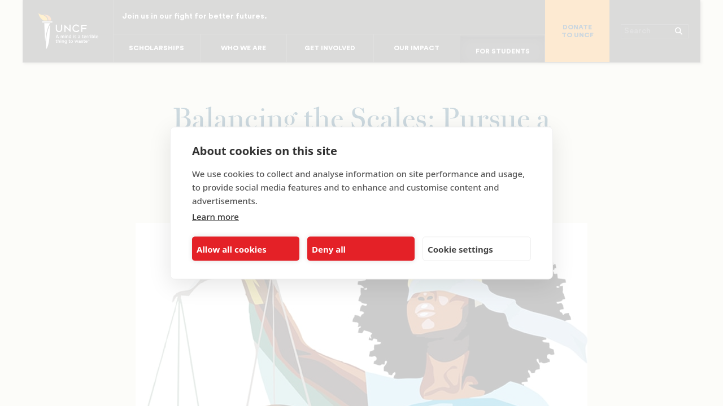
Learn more (215, 216)
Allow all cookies (232, 248)
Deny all (329, 248)
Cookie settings (460, 248)
